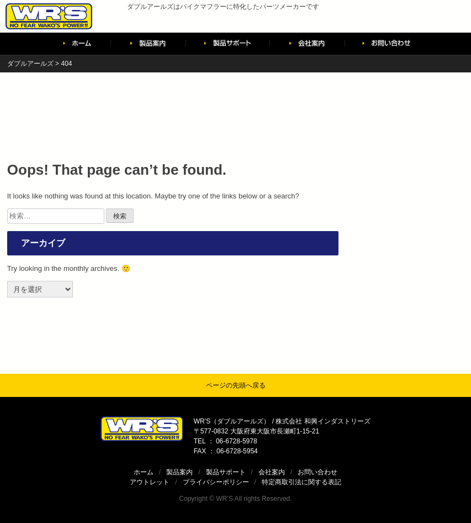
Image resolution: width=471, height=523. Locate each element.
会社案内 (271, 472)
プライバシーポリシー (216, 482)
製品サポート (226, 472)
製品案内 (179, 472)
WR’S (224, 499)
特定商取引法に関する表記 (301, 482)
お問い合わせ (317, 472)
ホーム (144, 472)
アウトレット (150, 482)
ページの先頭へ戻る (236, 385)
